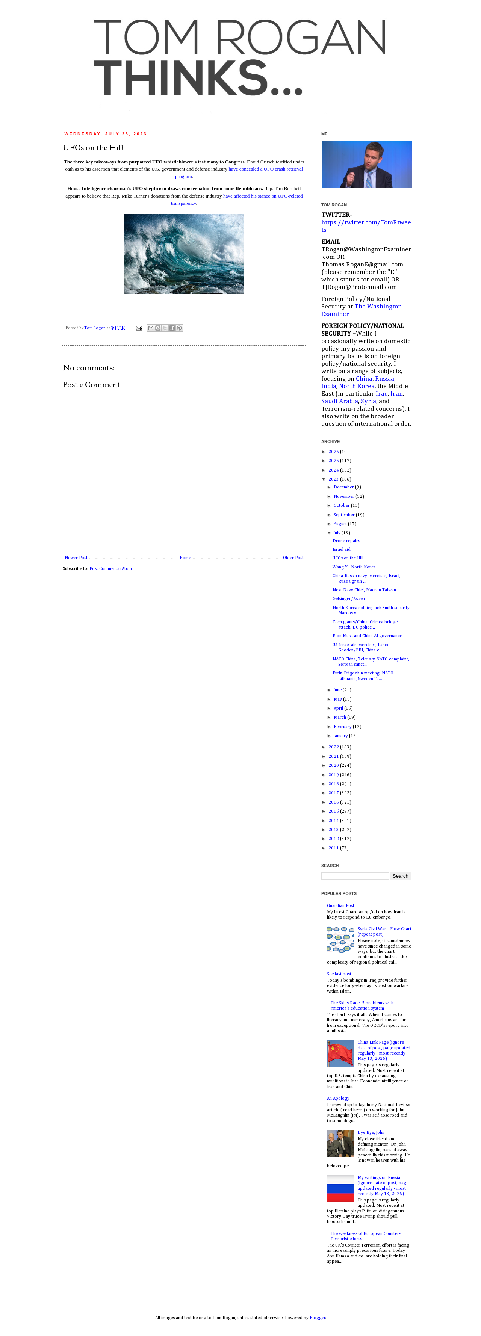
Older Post (293, 558)
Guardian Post (340, 906)
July (338, 533)
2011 (334, 848)
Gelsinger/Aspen (349, 599)
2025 (334, 461)
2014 (334, 821)
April (339, 708)
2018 (334, 784)
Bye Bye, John (371, 1132)
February (343, 727)
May (338, 699)
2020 (334, 765)
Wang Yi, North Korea (354, 567)
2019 (334, 775)
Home (185, 558)
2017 (334, 793)
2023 (334, 479)
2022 (334, 747)
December (344, 487)
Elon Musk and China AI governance (367, 636)
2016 (334, 802)
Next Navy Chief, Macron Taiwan (364, 590)
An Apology (338, 1098)
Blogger (317, 1318)
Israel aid (342, 549)
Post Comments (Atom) (111, 569)
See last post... (341, 974)
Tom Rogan (95, 328)
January (341, 736)
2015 (334, 811)
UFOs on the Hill (348, 558)
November (344, 496)
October (342, 505)
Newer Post (76, 558)
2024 (334, 470)
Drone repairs (346, 541)
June (338, 690)
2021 (334, 756)
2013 (334, 830)
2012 (334, 839)
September (345, 515)
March (340, 717)
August (341, 524)
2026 (334, 452)
